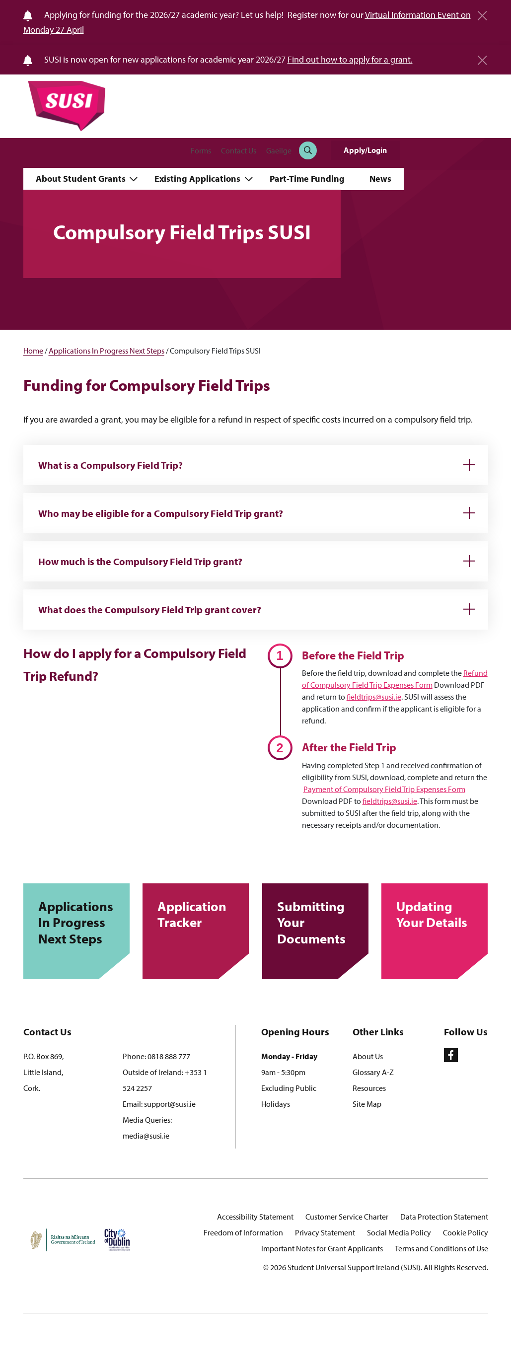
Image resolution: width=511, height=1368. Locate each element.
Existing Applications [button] (198, 178)
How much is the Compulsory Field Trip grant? (140, 561)
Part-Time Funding (307, 178)
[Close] (482, 11)
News (380, 178)
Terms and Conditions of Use (441, 1248)
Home (33, 351)
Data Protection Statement (444, 1217)
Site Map (367, 1104)
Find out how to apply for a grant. (350, 59)
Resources (369, 1088)
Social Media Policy (399, 1232)
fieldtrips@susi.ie (374, 697)
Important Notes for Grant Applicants (322, 1248)
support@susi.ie (170, 1104)
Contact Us (238, 150)
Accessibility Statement (255, 1217)
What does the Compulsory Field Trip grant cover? (149, 609)
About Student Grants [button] (82, 178)
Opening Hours (295, 1031)
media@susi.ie (146, 1136)
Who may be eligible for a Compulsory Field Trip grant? (160, 513)
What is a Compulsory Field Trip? (110, 465)
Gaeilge (279, 150)
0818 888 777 (168, 1056)
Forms (201, 150)
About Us (368, 1056)
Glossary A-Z (373, 1072)
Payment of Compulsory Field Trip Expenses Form (384, 789)
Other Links (378, 1031)
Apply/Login (365, 150)
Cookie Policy (465, 1232)
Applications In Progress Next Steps (106, 351)
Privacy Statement (325, 1232)
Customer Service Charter (346, 1217)
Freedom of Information (243, 1232)
